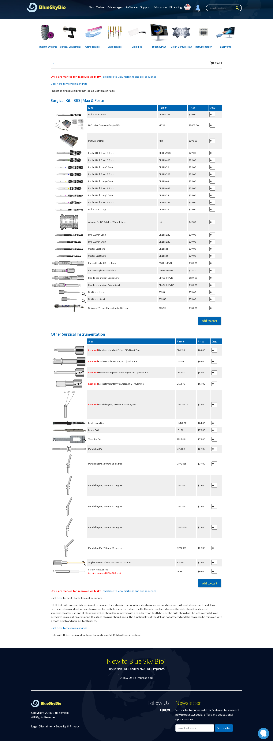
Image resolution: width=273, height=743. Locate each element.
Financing (175, 7)
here (59, 597)
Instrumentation (203, 47)
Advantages (115, 7)
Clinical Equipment (70, 47)
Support (145, 7)
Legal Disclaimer (42, 726)
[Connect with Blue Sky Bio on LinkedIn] (168, 710)
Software (131, 7)
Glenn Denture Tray (181, 47)
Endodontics (115, 47)
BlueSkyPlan (159, 47)
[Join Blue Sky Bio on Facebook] (161, 710)
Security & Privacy (68, 726)
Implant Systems (48, 47)
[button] (198, 8)
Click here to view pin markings (69, 83)
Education (160, 7)
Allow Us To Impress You (136, 677)
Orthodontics (92, 47)
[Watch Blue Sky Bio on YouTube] (165, 710)
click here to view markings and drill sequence (129, 76)
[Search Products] (224, 8)
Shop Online (96, 7)
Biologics (137, 47)
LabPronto (225, 47)
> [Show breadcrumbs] (53, 63)
